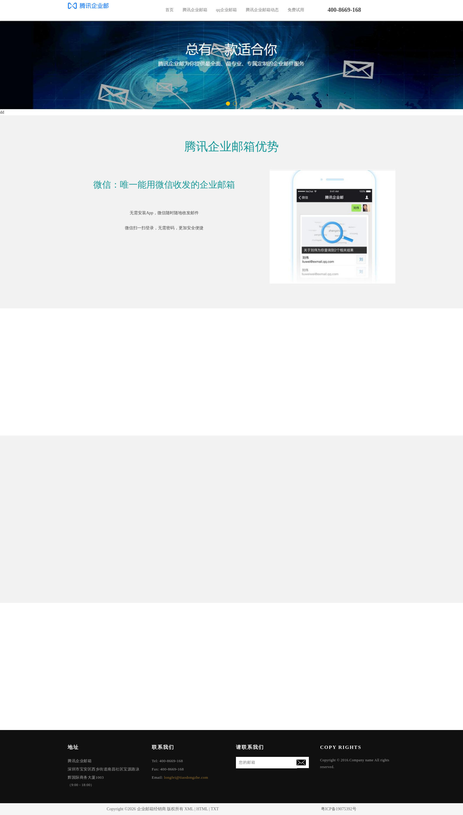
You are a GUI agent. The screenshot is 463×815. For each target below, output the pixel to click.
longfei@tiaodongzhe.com (186, 777)
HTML (202, 809)
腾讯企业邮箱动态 (262, 10)
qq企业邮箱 (226, 10)
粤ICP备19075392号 (338, 809)
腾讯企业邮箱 (194, 10)
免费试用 (296, 10)
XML (189, 809)
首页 (169, 10)
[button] (228, 104)
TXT (215, 809)
